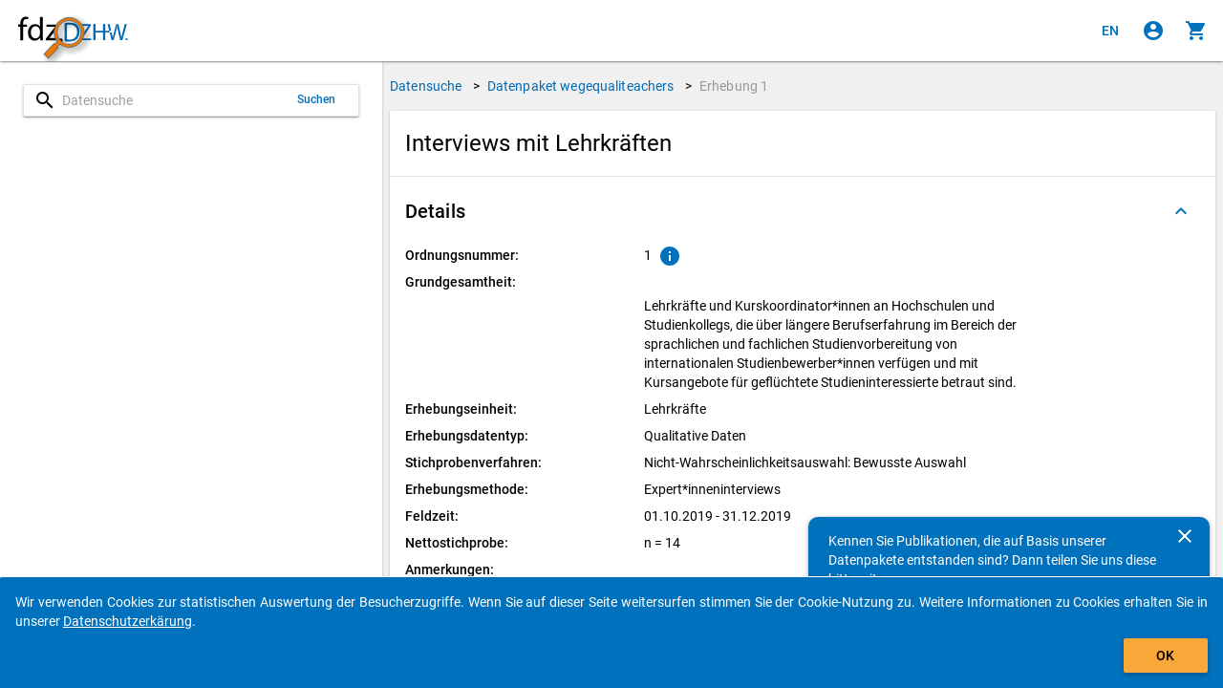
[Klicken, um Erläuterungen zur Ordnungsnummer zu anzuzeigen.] (670, 256)
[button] (802, 211)
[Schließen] (1185, 536)
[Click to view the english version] (1110, 30)
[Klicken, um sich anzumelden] (1153, 30)
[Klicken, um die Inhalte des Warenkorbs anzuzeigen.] (1196, 30)
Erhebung (733, 86)
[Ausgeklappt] (1181, 211)
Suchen (316, 99)
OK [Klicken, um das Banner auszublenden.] (1165, 655)
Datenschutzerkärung (127, 621)
